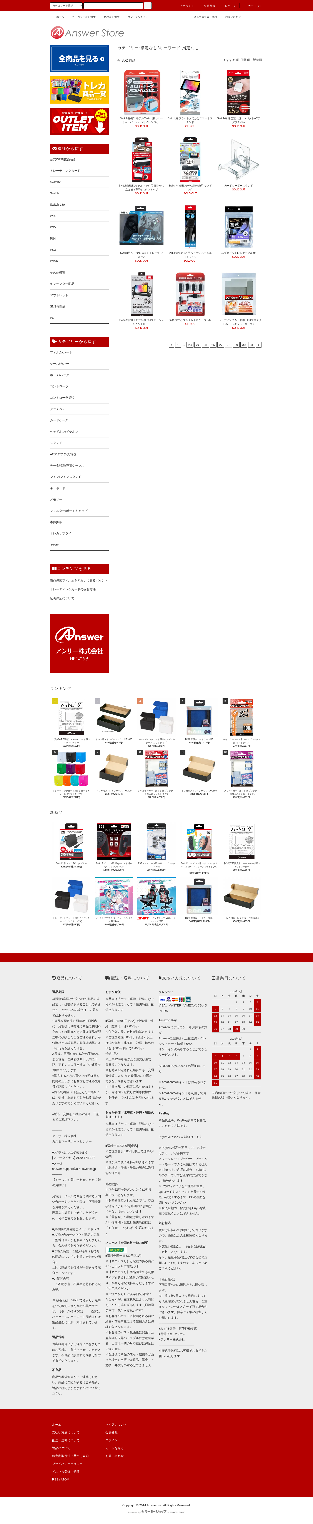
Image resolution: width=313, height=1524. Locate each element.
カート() (252, 5)
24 (198, 345)
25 (205, 345)
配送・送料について (66, 1440)
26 (213, 345)
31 (251, 345)
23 (190, 345)
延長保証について (62, 598)
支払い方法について (66, 1432)
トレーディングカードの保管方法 (73, 589)
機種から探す (109, 16)
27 (221, 345)
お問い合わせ (230, 16)
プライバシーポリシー (67, 1463)
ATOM (65, 1479)
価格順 (245, 60)
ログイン (228, 5)
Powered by (156, 1512)
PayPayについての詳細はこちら (181, 1137)
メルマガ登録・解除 (202, 16)
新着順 (257, 60)
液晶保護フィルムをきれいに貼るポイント (79, 580)
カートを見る (114, 1448)
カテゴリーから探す (81, 16)
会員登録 (207, 5)
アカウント (185, 5)
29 (236, 345)
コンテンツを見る (135, 16)
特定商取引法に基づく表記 (70, 1456)
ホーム (57, 16)
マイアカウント (116, 1424)
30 (244, 345)
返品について (61, 1448)
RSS (55, 1479)
